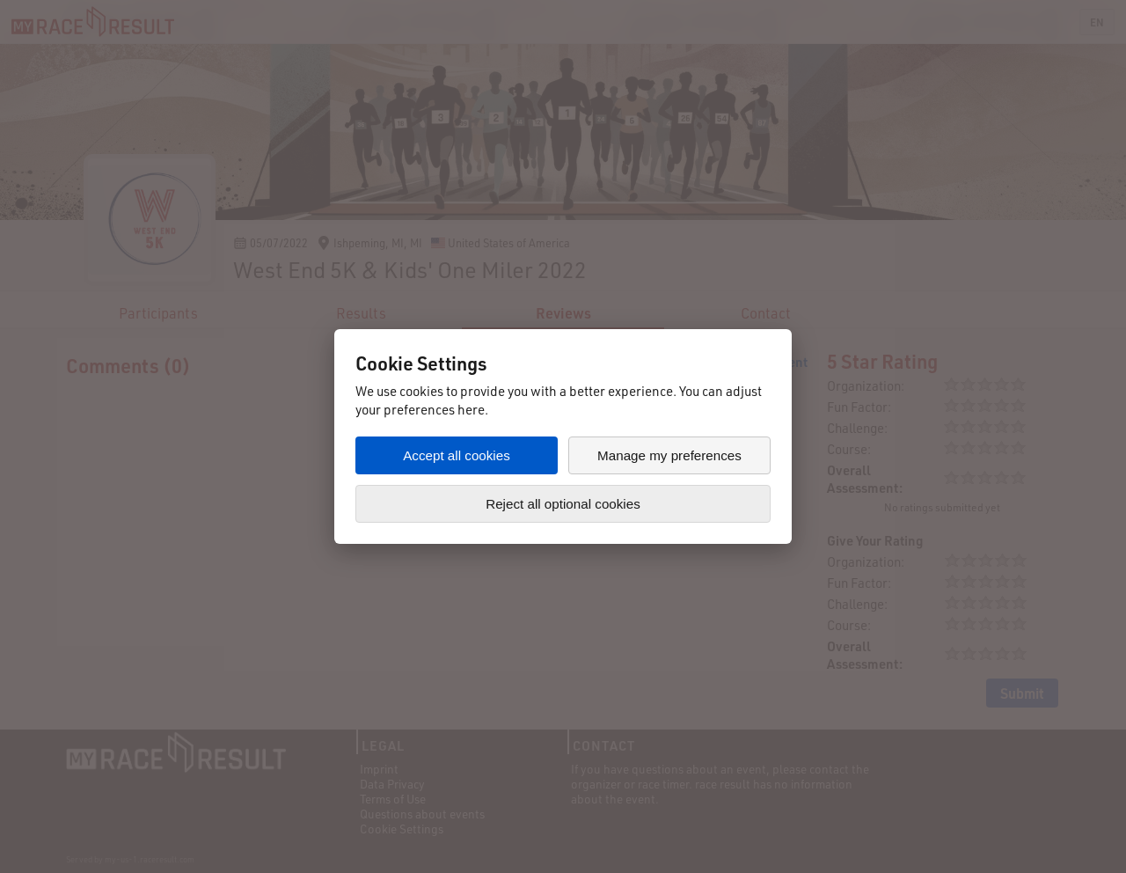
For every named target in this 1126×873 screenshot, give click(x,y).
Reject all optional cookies (563, 503)
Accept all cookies (456, 455)
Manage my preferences (669, 455)
